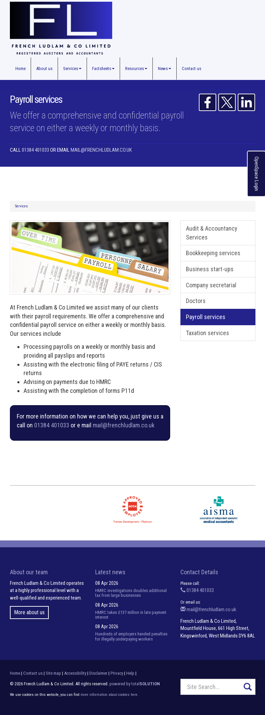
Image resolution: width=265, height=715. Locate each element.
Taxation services (207, 332)
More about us (29, 612)
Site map (53, 673)
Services (72, 68)
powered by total (134, 683)
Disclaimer (98, 673)
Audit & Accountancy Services (211, 233)
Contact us (191, 68)
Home (20, 68)
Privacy (117, 673)
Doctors (196, 300)
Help (130, 673)
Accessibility (75, 673)
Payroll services (205, 316)
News (164, 68)
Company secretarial (211, 285)
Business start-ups (210, 269)
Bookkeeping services (213, 253)
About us (44, 68)
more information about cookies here (108, 694)
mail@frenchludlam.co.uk (101, 150)
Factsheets (103, 68)
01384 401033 (35, 150)
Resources (136, 68)
